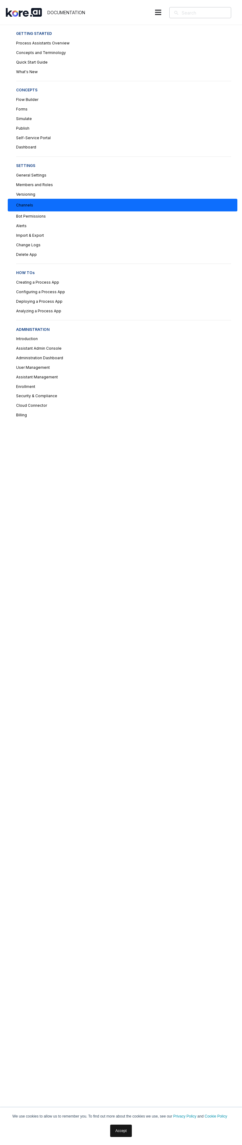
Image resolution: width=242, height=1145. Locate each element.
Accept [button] (121, 1131)
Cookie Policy (216, 1116)
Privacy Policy (185, 1116)
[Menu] (158, 12)
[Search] (209, 12)
